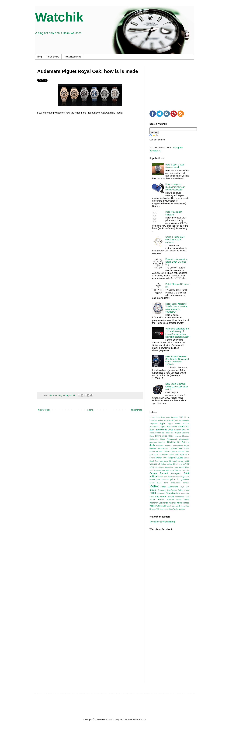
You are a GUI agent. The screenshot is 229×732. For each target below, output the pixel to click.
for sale (159, 452)
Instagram (178, 147)
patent (160, 477)
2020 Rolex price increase (167, 417)
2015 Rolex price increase (173, 213)
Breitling (185, 433)
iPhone (152, 458)
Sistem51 (161, 493)
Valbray (172, 503)
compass (153, 442)
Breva (151, 436)
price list (174, 479)
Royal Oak (70, 395)
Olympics (185, 470)
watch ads (161, 506)
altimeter (185, 420)
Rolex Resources (72, 56)
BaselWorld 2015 (164, 429)
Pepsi (177, 477)
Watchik (59, 17)
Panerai (164, 473)
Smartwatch (173, 493)
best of (185, 429)
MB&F (151, 467)
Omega (153, 473)
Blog (39, 56)
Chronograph (172, 439)
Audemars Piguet (57, 395)
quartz (151, 483)
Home (90, 410)
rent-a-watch (175, 483)
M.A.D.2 (186, 464)
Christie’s (185, 436)
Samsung (162, 490)
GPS (156, 455)
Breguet (178, 433)
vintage (186, 503)
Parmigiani (175, 473)
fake (180, 448)
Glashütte (180, 452)
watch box (171, 506)
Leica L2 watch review (173, 461)
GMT (187, 451)
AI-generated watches (172, 420)
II (188, 455)
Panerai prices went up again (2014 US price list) (176, 262)
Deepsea (159, 445)
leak (161, 461)
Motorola (157, 470)
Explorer (173, 448)
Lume (179, 464)
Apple (162, 423)
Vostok (152, 506)
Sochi (151, 497)
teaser (161, 499)
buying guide (161, 436)
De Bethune (183, 442)
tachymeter (179, 497)
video (179, 502)
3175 (181, 417)
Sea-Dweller (172, 490)
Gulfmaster (164, 455)
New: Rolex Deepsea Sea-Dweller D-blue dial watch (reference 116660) (177, 360)
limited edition (166, 464)
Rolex (154, 486)
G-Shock (167, 451)
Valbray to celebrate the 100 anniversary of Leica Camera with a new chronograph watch (177, 332)
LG (159, 464)
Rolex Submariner (169, 487)
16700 (151, 417)
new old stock (168, 470)
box (163, 433)
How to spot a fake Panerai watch (174, 166)
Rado (159, 483)
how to (183, 454)
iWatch (159, 458)
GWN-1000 (174, 455)
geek (173, 452)
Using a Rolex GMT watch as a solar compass (175, 240)
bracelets (169, 433)
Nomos (178, 470)
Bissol (151, 433)
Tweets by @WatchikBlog (162, 521)
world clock (168, 509)
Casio (170, 436)
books (158, 433)
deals (152, 445)
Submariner (161, 496)
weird (154, 509)
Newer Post (43, 410)
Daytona (171, 442)
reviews (186, 483)
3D (185, 417)
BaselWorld (172, 426)
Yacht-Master (179, 509)
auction (186, 423)
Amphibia (153, 424)
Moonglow (169, 467)
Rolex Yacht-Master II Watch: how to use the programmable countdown (176, 308)
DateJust (161, 442)
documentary (163, 448)
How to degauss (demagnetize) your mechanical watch (175, 187)
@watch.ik (155, 150)
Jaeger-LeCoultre (175, 458)
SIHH (152, 493)
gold (151, 455)
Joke (157, 461)
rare (166, 483)
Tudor (186, 500)
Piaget (183, 477)
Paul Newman (169, 477)
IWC (165, 458)
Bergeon (177, 430)
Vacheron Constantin (158, 503)
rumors (152, 490)
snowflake (185, 493)
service (186, 490)
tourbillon (170, 500)
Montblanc (160, 467)
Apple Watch (174, 424)
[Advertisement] (173, 85)
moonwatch (179, 467)
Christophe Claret (157, 439)
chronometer (184, 439)
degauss (168, 445)
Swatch (171, 497)
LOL (175, 464)
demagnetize (178, 445)
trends (179, 500)
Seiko (180, 490)
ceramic (178, 436)
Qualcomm (185, 480)
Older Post (136, 410)
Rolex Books (53, 56)
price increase (162, 479)
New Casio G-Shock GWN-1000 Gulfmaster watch (176, 387)
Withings (159, 509)
